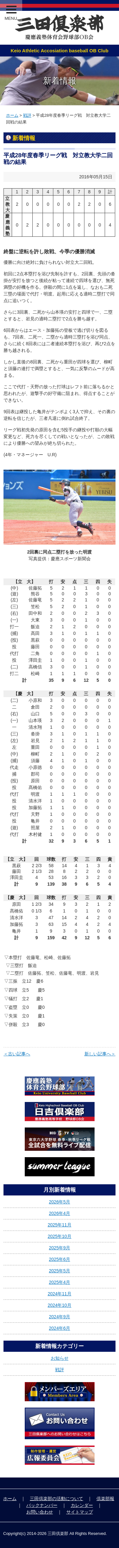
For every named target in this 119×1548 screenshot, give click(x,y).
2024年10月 (59, 1305)
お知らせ (60, 1358)
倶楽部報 (105, 1498)
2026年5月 (59, 1201)
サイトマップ (79, 1512)
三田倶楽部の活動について (56, 1498)
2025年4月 (59, 1282)
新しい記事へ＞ (100, 1053)
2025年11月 (59, 1224)
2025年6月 (59, 1259)
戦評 (27, 115)
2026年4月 (59, 1213)
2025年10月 (59, 1236)
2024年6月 (59, 1328)
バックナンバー (41, 1505)
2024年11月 (59, 1293)
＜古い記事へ (16, 1053)
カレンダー (82, 1505)
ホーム (12, 115)
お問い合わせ (39, 1512)
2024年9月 (59, 1316)
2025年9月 (59, 1247)
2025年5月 (59, 1270)
